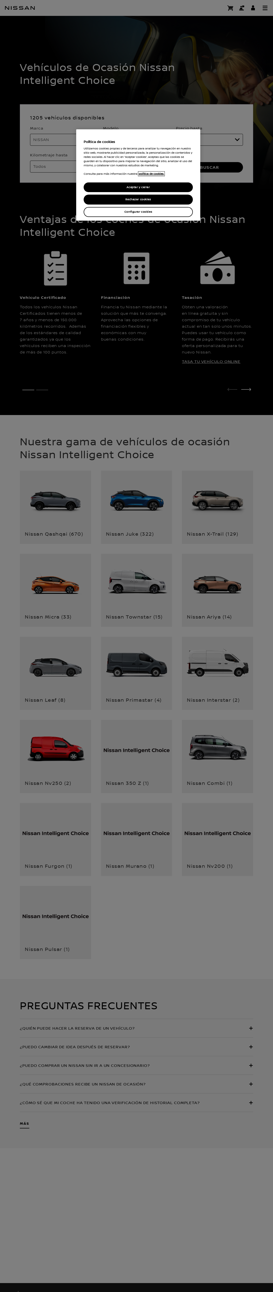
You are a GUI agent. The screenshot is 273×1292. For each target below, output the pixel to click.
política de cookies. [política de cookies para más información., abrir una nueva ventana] (151, 173)
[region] (138, 175)
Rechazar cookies (138, 199)
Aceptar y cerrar (138, 187)
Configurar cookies (138, 211)
